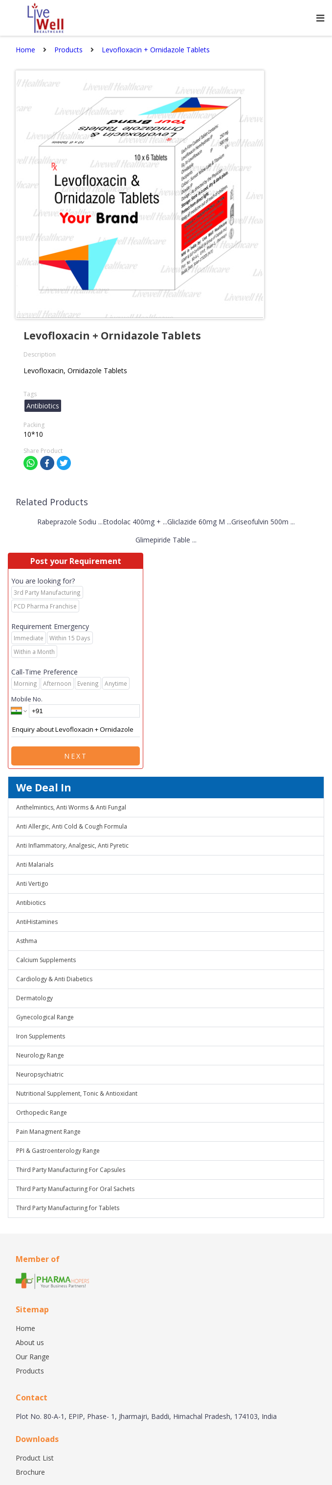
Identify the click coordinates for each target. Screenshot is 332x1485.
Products (30, 1370)
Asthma (26, 941)
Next (76, 756)
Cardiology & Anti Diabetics (54, 979)
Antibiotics (30, 903)
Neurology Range (40, 1055)
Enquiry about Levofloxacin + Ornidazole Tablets (75, 729)
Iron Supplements (40, 1036)
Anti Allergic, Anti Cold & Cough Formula (71, 826)
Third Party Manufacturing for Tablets (67, 1208)
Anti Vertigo (32, 883)
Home (25, 1328)
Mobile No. (27, 699)
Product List (35, 1457)
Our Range (32, 1356)
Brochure (30, 1472)
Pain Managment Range (48, 1131)
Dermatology (34, 998)
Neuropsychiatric (40, 1074)
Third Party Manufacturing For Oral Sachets (75, 1189)
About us (30, 1342)
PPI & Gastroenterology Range (58, 1151)
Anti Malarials (34, 864)
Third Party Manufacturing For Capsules (70, 1170)
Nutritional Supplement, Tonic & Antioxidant (76, 1093)
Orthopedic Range (41, 1112)
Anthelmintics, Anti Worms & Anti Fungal (71, 807)
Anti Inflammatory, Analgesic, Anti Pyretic (72, 845)
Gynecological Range (45, 1017)
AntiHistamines (37, 922)
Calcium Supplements (46, 960)
